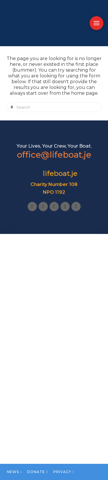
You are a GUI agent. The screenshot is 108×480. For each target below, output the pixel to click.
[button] (96, 23)
